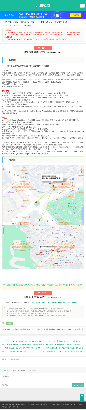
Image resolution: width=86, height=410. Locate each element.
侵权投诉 (38, 39)
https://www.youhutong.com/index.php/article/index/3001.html (54, 303)
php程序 (9, 324)
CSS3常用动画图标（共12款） (16, 352)
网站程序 (28, 26)
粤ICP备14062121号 (40, 405)
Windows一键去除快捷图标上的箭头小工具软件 (22, 330)
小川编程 (5, 405)
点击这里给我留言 (11, 407)
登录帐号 (6, 371)
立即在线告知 (39, 316)
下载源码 (43, 48)
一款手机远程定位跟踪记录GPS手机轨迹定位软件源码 (34, 22)
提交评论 (78, 386)
